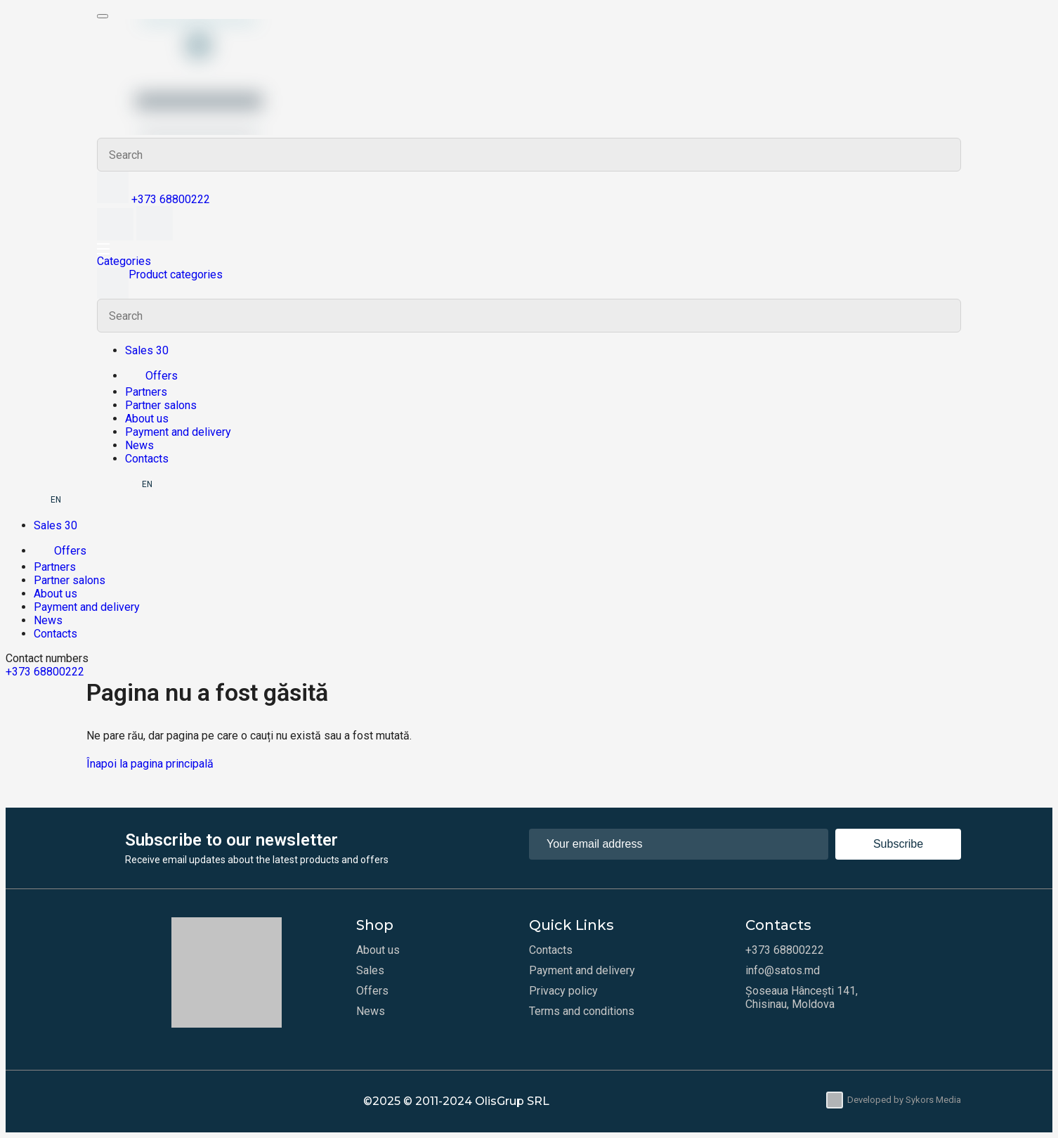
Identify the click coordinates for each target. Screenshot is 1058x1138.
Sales (370, 970)
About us (147, 418)
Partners (146, 392)
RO (127, 484)
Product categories (160, 283)
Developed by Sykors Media (893, 1100)
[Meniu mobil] (102, 16)
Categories (124, 261)
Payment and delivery (178, 432)
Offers (151, 375)
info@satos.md (782, 970)
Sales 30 (147, 350)
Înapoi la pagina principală (150, 763)
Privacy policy (563, 990)
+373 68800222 (170, 199)
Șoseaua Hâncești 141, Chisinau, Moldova (801, 997)
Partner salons (161, 405)
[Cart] (154, 236)
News (139, 445)
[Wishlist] (116, 236)
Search (944, 154)
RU (107, 484)
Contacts (147, 458)
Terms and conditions (581, 1011)
